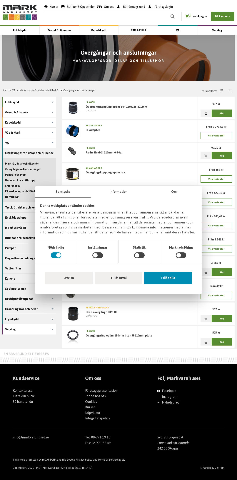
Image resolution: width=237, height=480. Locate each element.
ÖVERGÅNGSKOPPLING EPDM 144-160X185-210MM (116, 106)
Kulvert (10, 278)
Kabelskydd (98, 30)
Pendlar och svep (15, 174)
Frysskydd (12, 319)
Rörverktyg (12, 196)
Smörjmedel (12, 185)
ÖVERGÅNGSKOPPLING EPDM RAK (105, 172)
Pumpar (10, 248)
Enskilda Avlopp (15, 217)
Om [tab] (174, 192)
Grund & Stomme (59, 30)
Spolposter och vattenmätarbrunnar (19, 290)
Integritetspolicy (97, 418)
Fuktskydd (19, 30)
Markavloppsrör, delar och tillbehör (39, 90)
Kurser (90, 407)
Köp (222, 113)
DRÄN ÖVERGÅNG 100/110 (101, 312)
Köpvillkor (92, 413)
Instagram (169, 397)
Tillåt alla (168, 278)
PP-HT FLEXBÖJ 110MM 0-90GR (104, 152)
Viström (219, 467)
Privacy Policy (84, 459)
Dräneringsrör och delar (21, 309)
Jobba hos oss (95, 396)
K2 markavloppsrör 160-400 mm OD (26, 191)
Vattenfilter (13, 268)
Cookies (91, 402)
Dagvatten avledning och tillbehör (28, 258)
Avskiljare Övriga (16, 298)
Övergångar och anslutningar (23, 169)
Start (5, 90)
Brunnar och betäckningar (22, 238)
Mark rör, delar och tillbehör (22, 163)
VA (177, 30)
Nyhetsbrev (170, 402)
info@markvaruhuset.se (31, 437)
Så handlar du (23, 402)
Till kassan (223, 16)
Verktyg (217, 30)
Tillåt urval (118, 278)
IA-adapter (93, 129)
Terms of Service (108, 459)
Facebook (169, 391)
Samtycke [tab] (63, 192)
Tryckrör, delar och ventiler (23, 207)
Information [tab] (118, 192)
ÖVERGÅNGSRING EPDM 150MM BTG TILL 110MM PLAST (119, 335)
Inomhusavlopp (15, 227)
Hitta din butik (24, 396)
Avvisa (69, 278)
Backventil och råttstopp (20, 180)
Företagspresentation (101, 390)
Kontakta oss (22, 390)
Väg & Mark (138, 29)
